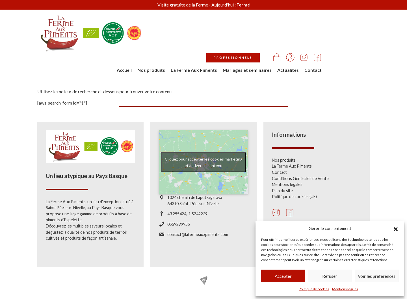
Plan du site (282, 190)
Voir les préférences (376, 276)
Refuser (329, 276)
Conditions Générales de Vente (300, 178)
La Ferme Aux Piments (242, 38)
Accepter (283, 276)
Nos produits (199, 38)
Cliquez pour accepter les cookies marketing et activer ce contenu (204, 162)
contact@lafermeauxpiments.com (197, 234)
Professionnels (281, 26)
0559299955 (178, 224)
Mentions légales (345, 289)
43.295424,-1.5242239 (187, 213)
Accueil (172, 38)
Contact (361, 38)
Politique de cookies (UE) (294, 196)
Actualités (336, 38)
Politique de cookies (314, 289)
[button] (396, 228)
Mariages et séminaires (295, 38)
